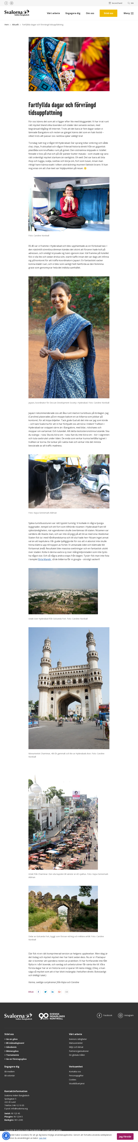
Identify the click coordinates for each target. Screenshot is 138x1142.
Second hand (115, 3)
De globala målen (77, 1055)
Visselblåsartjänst (77, 1083)
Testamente (12, 1055)
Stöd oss (108, 13)
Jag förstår (125, 1136)
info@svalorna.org (19, 1108)
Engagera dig (73, 13)
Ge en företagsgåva (16, 1059)
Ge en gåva (11, 1039)
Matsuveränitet (76, 1043)
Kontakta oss (75, 1071)
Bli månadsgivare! (15, 1043)
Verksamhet (76, 1066)
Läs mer (42, 1138)
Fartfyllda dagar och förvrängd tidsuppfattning (42, 24)
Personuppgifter (76, 1075)
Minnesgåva (12, 1051)
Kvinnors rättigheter (78, 1039)
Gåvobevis (11, 1047)
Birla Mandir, (45, 559)
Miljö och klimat (76, 1047)
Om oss (90, 13)
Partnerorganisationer (79, 1051)
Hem (6, 24)
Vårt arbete (53, 13)
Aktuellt (15, 24)
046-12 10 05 (18, 1105)
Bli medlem (9, 1071)
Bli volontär (9, 1075)
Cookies (72, 1079)
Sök (131, 3)
